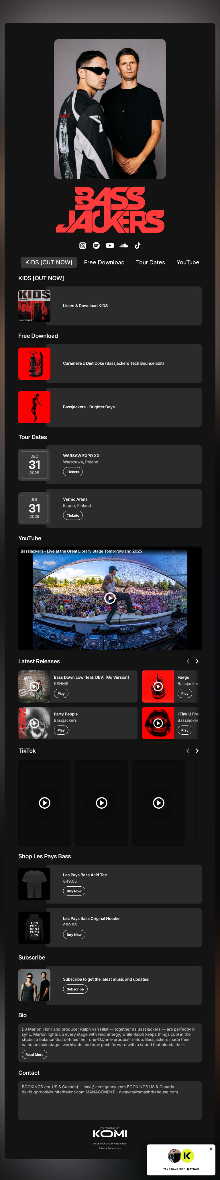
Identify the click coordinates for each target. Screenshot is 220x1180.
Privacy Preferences (110, 1146)
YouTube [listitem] (187, 262)
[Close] (211, 1149)
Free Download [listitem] (104, 262)
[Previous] (187, 661)
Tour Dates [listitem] (150, 262)
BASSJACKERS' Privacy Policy (110, 1141)
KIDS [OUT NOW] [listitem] (48, 262)
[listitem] (82, 245)
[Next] (197, 661)
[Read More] (34, 1052)
